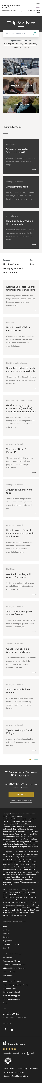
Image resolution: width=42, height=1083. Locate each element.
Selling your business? (11, 992)
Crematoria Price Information (14, 964)
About (5, 926)
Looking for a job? (10, 988)
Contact (6, 948)
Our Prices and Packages (12, 953)
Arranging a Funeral (13, 268)
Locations (6, 930)
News (5, 1003)
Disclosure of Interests (11, 999)
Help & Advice (8, 975)
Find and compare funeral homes (16, 985)
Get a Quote (7, 957)
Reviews (6, 937)
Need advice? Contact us (21, 801)
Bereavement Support (11, 995)
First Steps (13, 264)
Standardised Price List (11, 961)
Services (6, 933)
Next (33, 759)
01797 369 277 (17, 784)
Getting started (30, 43)
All (4, 264)
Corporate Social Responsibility (16, 1076)
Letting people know (21, 47)
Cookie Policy (22, 1068)
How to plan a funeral (13, 43)
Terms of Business (9, 971)
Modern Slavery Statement (14, 1072)
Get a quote (21, 795)
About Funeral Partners (12, 981)
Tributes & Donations (11, 944)
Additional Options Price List (14, 968)
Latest (34, 264)
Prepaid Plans (8, 940)
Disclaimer (33, 1068)
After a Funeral (10, 272)
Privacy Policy (9, 1068)
